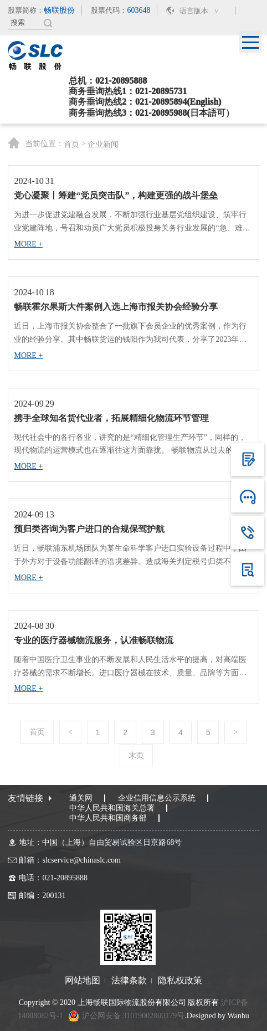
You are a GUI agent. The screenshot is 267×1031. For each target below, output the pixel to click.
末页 (136, 755)
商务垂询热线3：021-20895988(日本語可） (151, 112)
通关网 (81, 798)
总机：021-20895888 (108, 80)
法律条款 (129, 980)
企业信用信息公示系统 (157, 798)
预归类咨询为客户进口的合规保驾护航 (89, 529)
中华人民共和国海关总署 (112, 808)
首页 (71, 144)
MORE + (28, 244)
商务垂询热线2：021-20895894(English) (145, 101)
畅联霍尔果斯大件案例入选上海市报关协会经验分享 (116, 306)
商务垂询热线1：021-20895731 (128, 91)
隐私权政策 (180, 980)
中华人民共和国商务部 (108, 818)
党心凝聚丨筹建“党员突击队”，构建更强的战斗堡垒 (116, 195)
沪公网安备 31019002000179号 (133, 1016)
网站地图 (82, 980)
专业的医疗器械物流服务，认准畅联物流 (93, 640)
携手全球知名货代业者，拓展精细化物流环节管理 (111, 418)
